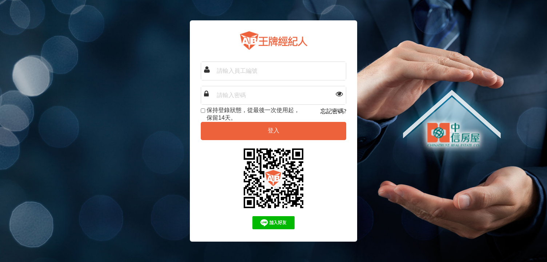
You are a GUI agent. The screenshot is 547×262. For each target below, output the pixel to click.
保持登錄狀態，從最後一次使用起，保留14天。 (250, 114)
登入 (273, 130)
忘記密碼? (333, 111)
